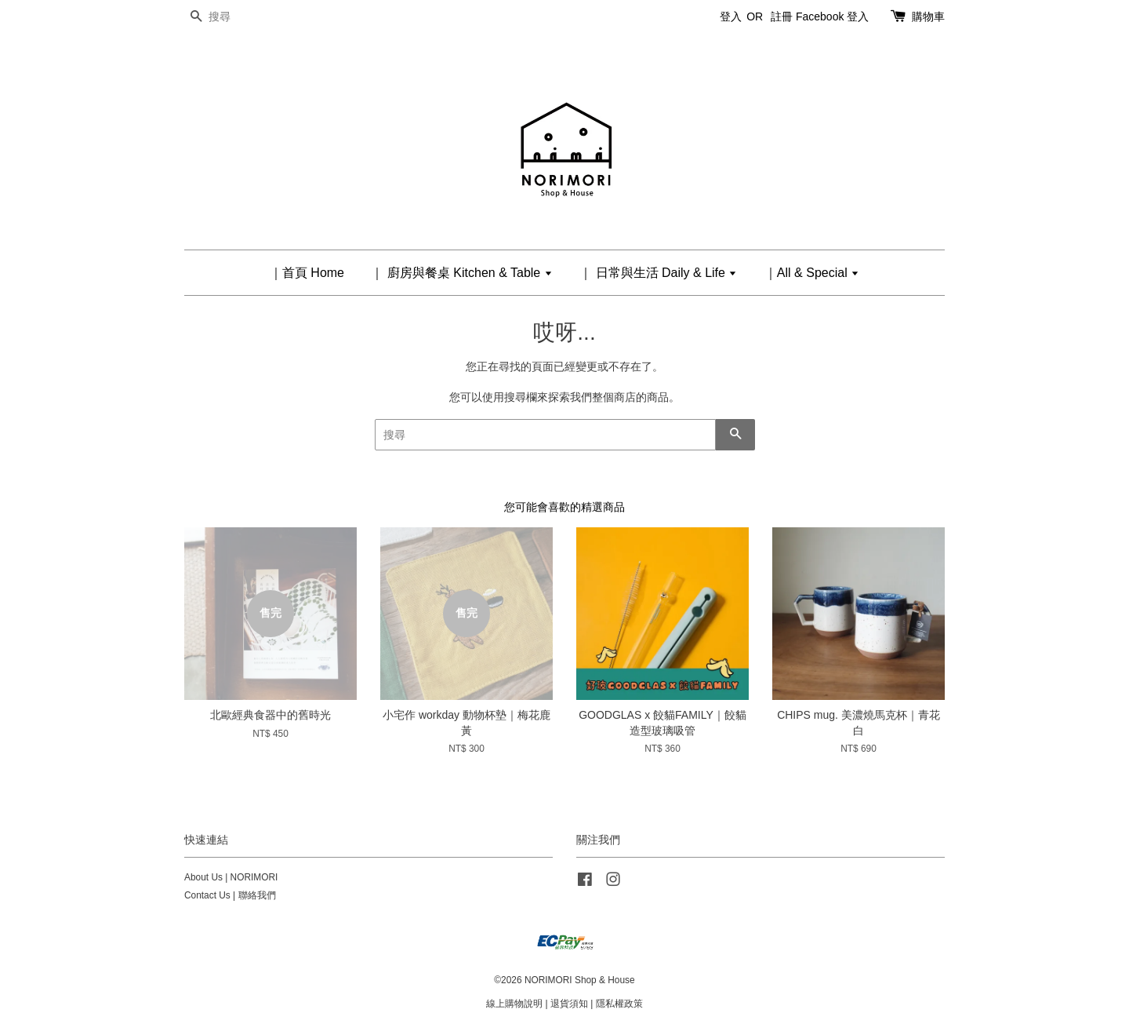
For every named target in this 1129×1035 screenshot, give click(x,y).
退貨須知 (569, 1003)
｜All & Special (811, 272)
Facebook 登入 (832, 16)
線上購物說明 (514, 1003)
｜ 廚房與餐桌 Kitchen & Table (461, 272)
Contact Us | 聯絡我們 (230, 895)
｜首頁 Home (307, 272)
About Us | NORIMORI (231, 877)
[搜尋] (231, 16)
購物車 (928, 16)
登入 (731, 16)
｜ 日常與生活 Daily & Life (658, 272)
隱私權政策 (619, 1003)
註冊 (782, 16)
